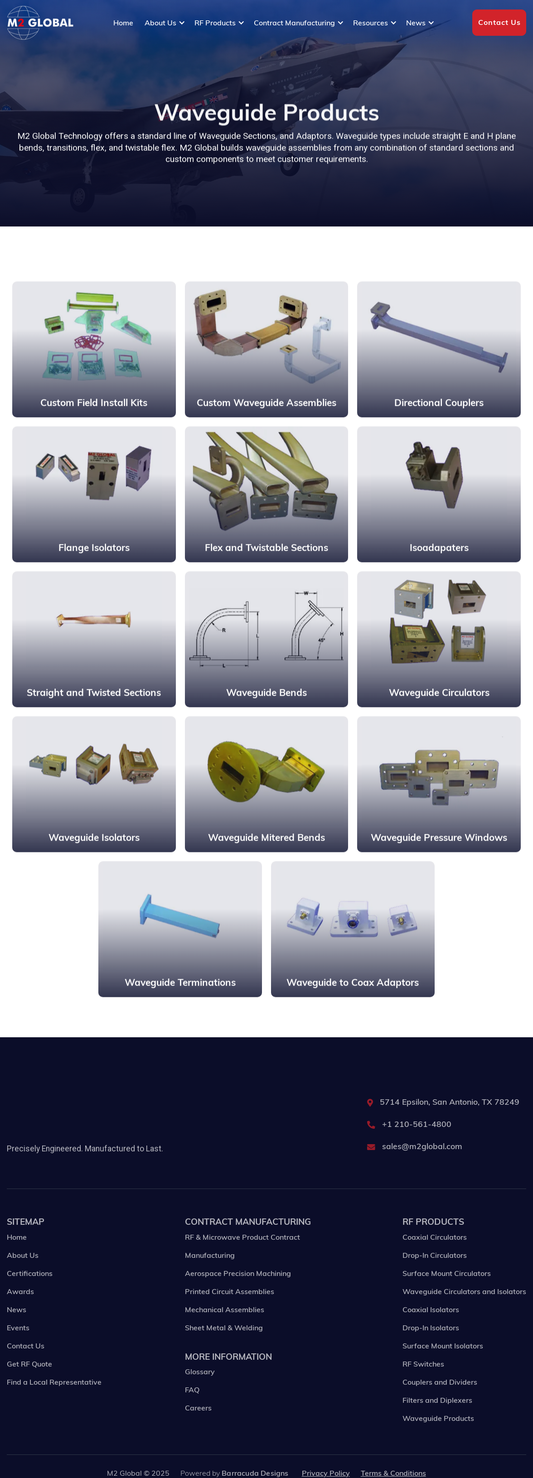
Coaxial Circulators (434, 1251)
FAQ (192, 1404)
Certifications (30, 1287)
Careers (198, 1422)
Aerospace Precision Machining (238, 1287)
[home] (40, 23)
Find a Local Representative (54, 1396)
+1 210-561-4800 (416, 1138)
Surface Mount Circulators (446, 1287)
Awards (20, 1305)
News (16, 1324)
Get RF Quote (29, 1378)
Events (18, 1342)
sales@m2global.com (422, 1160)
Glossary (200, 1386)
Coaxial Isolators (430, 1324)
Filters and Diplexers (437, 1414)
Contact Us (499, 22)
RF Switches (423, 1378)
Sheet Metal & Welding (224, 1342)
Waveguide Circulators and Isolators (464, 1305)
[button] (165, 22)
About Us (23, 1269)
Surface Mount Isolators (442, 1360)
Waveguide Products (438, 1432)
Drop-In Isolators (430, 1342)
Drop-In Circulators (434, 1269)
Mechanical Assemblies (224, 1324)
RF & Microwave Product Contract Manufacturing (242, 1260)
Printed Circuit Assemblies (229, 1305)
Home (123, 22)
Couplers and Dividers (439, 1396)
